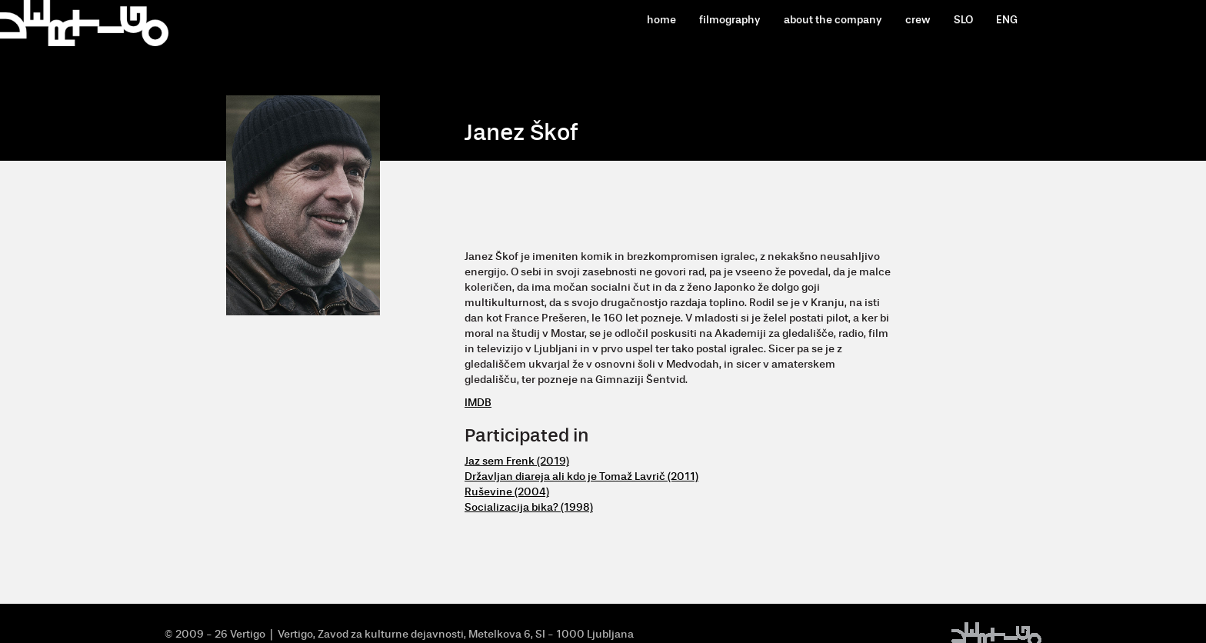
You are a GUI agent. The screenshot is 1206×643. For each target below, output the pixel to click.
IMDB (478, 402)
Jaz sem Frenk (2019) (517, 461)
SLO (963, 19)
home (661, 19)
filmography (730, 19)
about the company (833, 19)
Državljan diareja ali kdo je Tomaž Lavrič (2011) (581, 476)
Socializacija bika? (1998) (529, 507)
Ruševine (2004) (507, 491)
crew (918, 19)
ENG (1007, 19)
